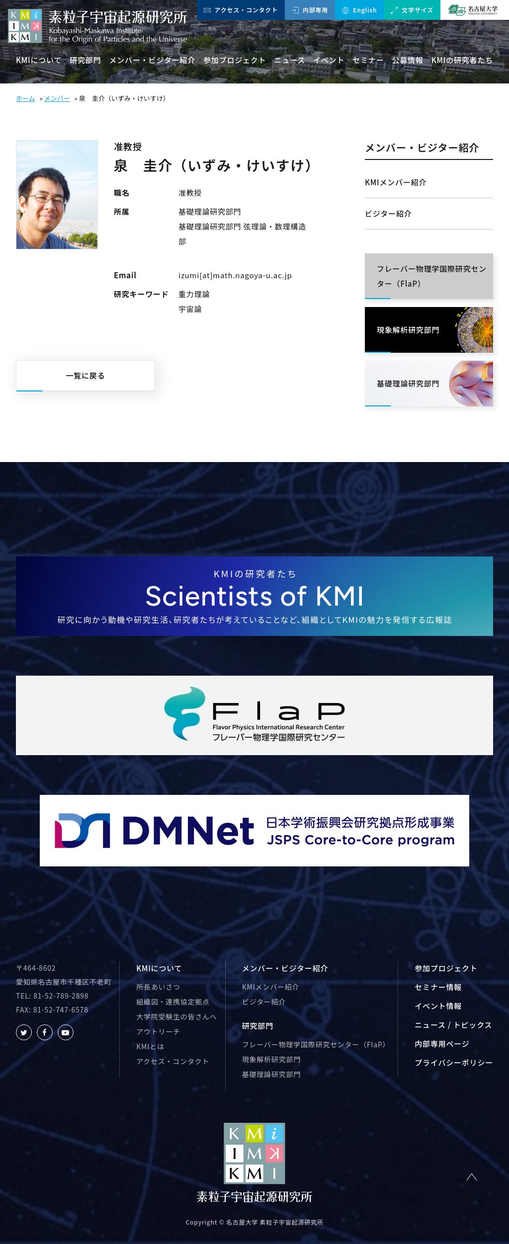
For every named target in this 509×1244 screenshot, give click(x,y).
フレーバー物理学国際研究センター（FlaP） (316, 1044)
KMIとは (150, 1046)
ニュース (289, 60)
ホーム (25, 98)
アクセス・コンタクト (241, 9)
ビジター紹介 (388, 213)
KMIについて (39, 60)
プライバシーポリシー (454, 1062)
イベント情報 (438, 1006)
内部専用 (310, 9)
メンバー (57, 98)
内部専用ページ (442, 1043)
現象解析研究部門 (271, 1059)
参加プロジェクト (234, 60)
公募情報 (408, 60)
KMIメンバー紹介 (395, 182)
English (359, 9)
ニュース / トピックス (453, 1024)
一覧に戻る (85, 375)
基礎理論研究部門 (271, 1074)
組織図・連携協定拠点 (173, 1002)
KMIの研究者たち (462, 60)
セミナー (368, 60)
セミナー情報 (438, 987)
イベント (328, 60)
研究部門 (85, 60)
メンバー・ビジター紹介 (152, 60)
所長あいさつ (158, 987)
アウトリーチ (158, 1031)
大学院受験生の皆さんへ (176, 1016)
